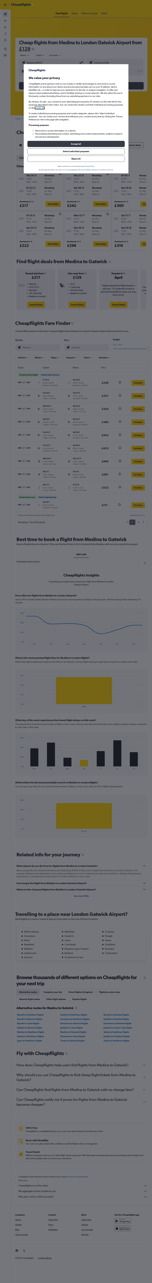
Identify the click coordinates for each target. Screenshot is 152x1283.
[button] (76, 144)
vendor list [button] (40, 108)
